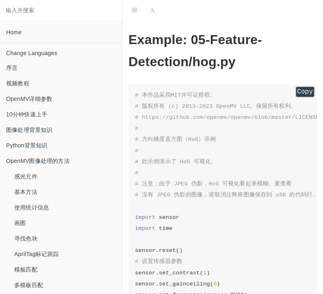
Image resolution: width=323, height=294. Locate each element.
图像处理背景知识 (29, 130)
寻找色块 (26, 238)
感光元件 (26, 176)
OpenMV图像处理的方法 (38, 161)
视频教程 (17, 83)
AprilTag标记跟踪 (36, 254)
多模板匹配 (28, 285)
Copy (305, 92)
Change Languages (31, 53)
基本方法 (26, 192)
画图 (20, 223)
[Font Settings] (152, 10)
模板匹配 (26, 269)
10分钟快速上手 (26, 114)
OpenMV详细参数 (29, 99)
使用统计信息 (31, 207)
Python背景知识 (27, 145)
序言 (12, 68)
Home (14, 32)
